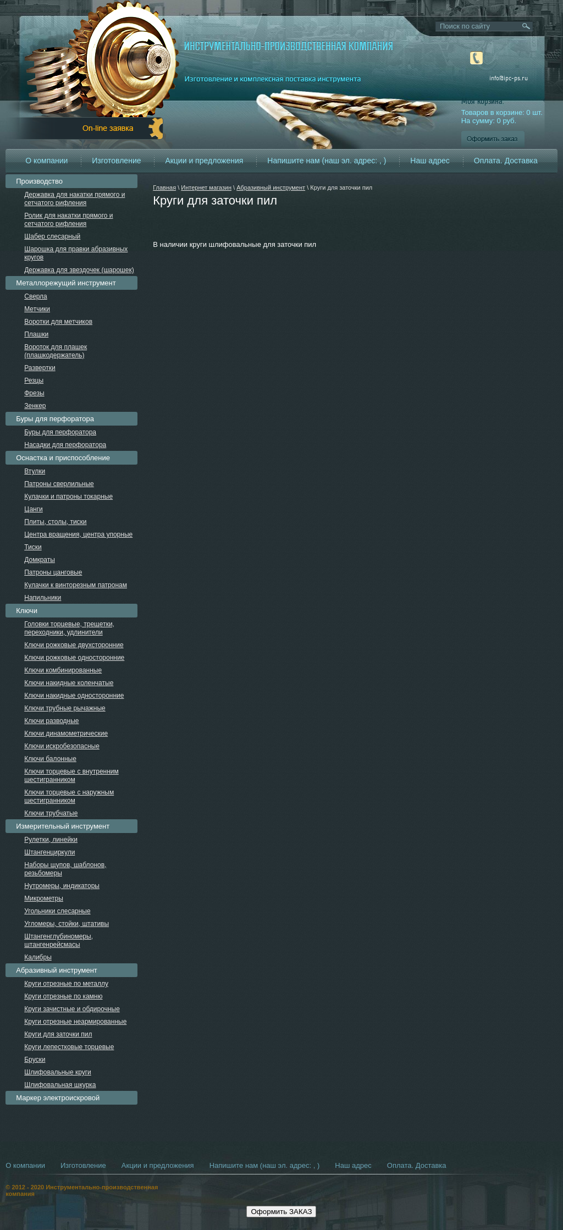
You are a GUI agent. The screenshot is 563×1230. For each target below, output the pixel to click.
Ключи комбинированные (63, 670)
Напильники (42, 598)
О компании (46, 160)
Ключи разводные (51, 721)
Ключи (26, 610)
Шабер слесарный (52, 236)
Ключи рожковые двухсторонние (73, 645)
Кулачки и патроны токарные (68, 496)
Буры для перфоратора (55, 419)
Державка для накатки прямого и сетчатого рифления (74, 199)
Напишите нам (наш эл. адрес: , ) (326, 160)
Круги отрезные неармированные (75, 1021)
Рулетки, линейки (51, 839)
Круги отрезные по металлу (66, 984)
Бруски (34, 1059)
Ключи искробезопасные (62, 746)
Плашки (36, 334)
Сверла (35, 296)
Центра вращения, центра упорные (78, 534)
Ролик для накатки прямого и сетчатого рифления (68, 220)
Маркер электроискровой (58, 1098)
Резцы (33, 380)
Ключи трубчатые (51, 813)
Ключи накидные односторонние (74, 695)
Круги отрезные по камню (63, 996)
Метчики (37, 309)
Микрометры (43, 898)
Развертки (39, 368)
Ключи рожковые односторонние (74, 657)
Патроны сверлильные (59, 484)
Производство (39, 181)
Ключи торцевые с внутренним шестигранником (71, 776)
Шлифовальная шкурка (60, 1085)
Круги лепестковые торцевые (69, 1047)
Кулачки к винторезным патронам (75, 585)
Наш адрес (430, 160)
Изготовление (116, 160)
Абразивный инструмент (270, 187)
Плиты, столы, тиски (55, 522)
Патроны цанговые (53, 572)
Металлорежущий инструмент (65, 283)
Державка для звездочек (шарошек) (79, 270)
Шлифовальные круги (57, 1072)
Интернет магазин (206, 187)
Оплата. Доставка (506, 160)
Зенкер (35, 406)
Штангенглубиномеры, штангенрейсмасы (58, 940)
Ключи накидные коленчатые (68, 683)
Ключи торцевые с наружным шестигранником (69, 796)
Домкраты (39, 560)
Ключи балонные (50, 759)
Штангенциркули (49, 852)
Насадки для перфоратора (65, 445)
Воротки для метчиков (58, 322)
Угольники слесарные (57, 911)
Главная (164, 187)
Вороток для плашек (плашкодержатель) (55, 351)
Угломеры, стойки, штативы (66, 924)
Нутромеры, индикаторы (62, 886)
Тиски (32, 547)
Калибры (38, 957)
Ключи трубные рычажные (65, 708)
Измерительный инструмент (62, 826)
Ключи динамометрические (66, 733)
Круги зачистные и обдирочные (72, 1009)
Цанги (33, 509)
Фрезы (34, 393)
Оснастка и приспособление (63, 458)
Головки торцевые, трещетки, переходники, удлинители (69, 628)
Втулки (34, 471)
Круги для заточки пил (58, 1034)
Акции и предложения (204, 160)
